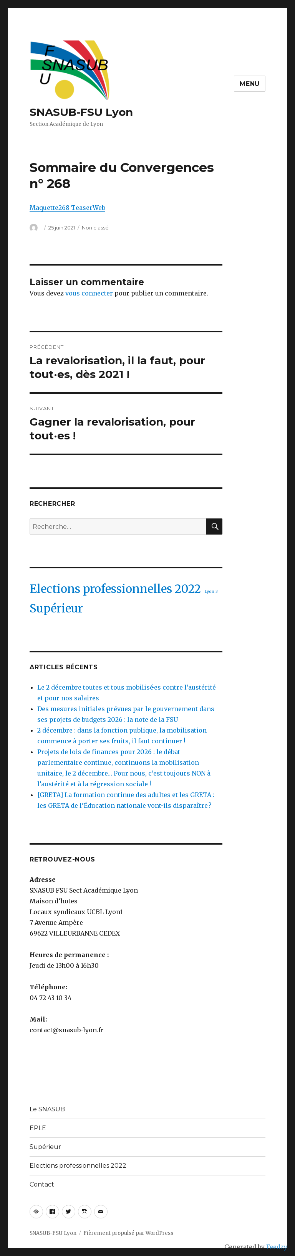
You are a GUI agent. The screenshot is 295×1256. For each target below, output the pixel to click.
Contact (42, 1184)
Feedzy (276, 1247)
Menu (250, 83)
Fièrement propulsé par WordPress (128, 1233)
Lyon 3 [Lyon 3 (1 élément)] (211, 591)
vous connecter (89, 293)
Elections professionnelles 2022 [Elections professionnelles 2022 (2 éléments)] (115, 589)
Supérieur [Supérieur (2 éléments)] (56, 608)
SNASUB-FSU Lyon (81, 112)
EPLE (38, 1128)
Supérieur (45, 1146)
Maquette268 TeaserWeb (67, 207)
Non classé (95, 227)
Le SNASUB (47, 1109)
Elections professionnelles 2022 (78, 1165)
